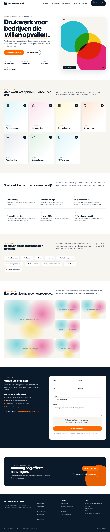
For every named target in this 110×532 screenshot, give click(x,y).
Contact (84, 3)
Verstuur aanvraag (77, 429)
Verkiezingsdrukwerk (67, 506)
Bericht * (55, 404)
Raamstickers (40, 509)
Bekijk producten (32, 52)
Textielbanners (41, 503)
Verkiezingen (66, 3)
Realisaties (64, 511)
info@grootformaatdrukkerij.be (29, 411)
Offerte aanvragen (13, 52)
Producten (46, 3)
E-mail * (55, 388)
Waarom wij (76, 3)
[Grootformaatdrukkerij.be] (14, 3)
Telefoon (80, 388)
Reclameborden (41, 511)
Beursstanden (41, 517)
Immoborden (40, 506)
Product (55, 396)
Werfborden (40, 514)
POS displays (40, 519)
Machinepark (55, 3)
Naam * (55, 380)
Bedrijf (80, 380)
